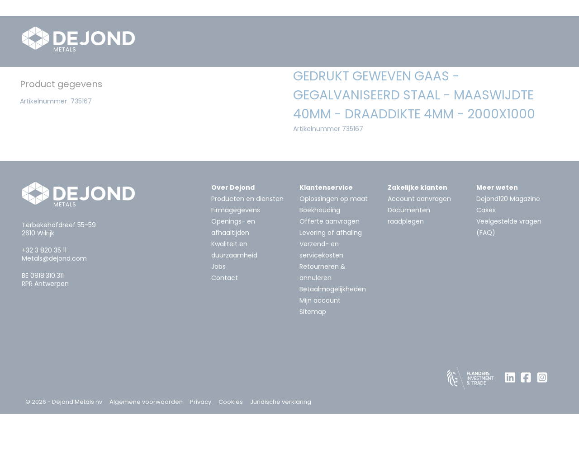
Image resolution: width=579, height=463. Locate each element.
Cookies (230, 451)
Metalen (88, 82)
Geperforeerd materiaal (313, 82)
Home (42, 82)
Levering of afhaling (330, 281)
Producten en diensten (247, 248)
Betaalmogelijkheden (332, 338)
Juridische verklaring (280, 451)
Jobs (218, 315)
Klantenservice (326, 236)
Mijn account (320, 349)
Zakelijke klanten (417, 236)
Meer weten (497, 236)
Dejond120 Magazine (508, 248)
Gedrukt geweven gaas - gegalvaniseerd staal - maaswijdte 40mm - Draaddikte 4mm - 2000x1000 (198, 99)
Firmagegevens (235, 259)
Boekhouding (319, 259)
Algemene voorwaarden (146, 451)
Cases (486, 259)
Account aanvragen (419, 248)
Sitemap (312, 360)
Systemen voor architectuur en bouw (187, 82)
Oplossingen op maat (333, 248)
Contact (224, 327)
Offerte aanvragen (329, 270)
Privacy (200, 451)
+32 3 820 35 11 (44, 299)
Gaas (386, 82)
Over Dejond (233, 236)
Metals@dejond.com (54, 307)
